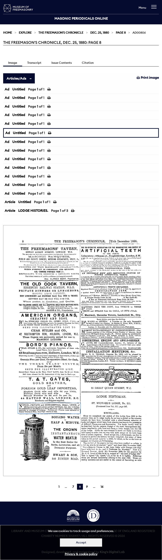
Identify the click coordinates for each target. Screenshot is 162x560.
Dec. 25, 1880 (99, 33)
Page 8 (121, 33)
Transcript (34, 63)
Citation (88, 63)
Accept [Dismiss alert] (81, 542)
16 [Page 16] (102, 487)
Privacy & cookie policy (81, 554)
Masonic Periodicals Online (81, 18)
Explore (25, 33)
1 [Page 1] (58, 487)
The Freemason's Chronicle (60, 33)
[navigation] (155, 8)
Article (10, 202)
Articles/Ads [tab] (16, 78)
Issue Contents (61, 63)
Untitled (18, 89)
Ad (7, 89)
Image (12, 63)
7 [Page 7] (73, 487)
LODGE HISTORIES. (33, 210)
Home (7, 33)
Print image (148, 77)
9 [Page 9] (87, 487)
